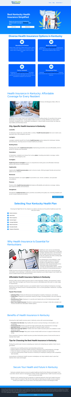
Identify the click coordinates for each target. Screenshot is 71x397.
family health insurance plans (23, 72)
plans (36, 155)
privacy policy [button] (9, 392)
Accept (35, 394)
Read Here (17, 392)
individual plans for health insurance (51, 72)
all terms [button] (13, 392)
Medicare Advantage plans (51, 47)
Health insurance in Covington (17, 162)
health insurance (34, 140)
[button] (20, 213)
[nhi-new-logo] (16, 1)
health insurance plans (43, 132)
